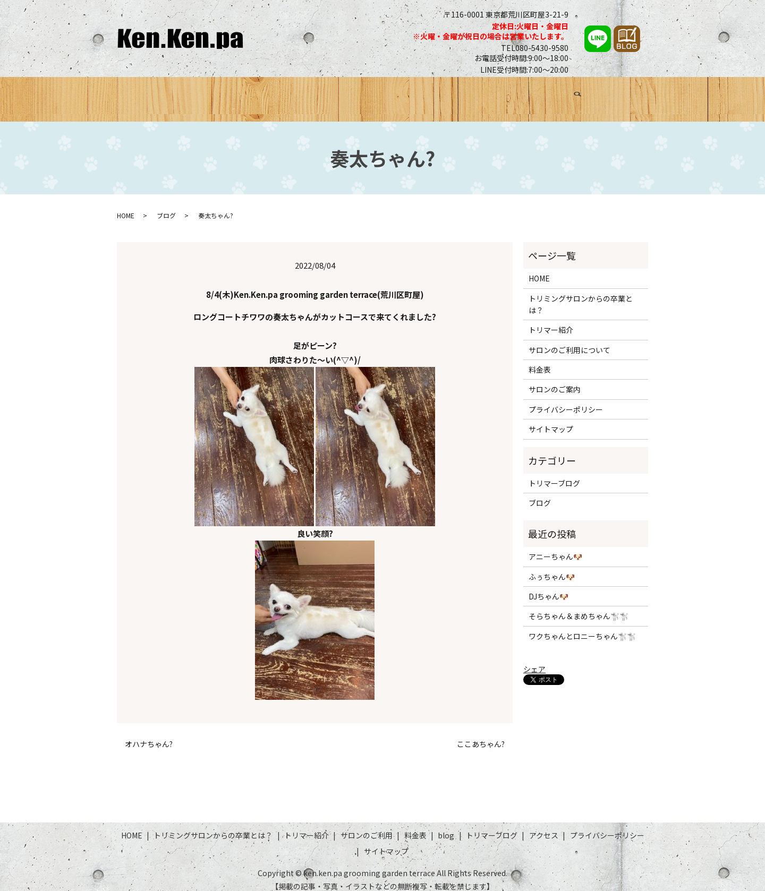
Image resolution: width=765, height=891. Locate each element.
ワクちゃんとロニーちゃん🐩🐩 (582, 626)
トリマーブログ (544, 94)
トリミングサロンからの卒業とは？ (235, 94)
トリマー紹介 (338, 94)
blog (446, 825)
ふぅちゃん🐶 (552, 566)
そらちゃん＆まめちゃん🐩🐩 (578, 606)
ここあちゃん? (481, 734)
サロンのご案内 (555, 379)
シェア (534, 659)
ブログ (492, 94)
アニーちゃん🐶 (555, 547)
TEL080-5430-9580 (534, 47)
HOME (143, 94)
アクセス (601, 94)
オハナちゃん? (149, 734)
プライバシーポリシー (566, 399)
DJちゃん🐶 (548, 586)
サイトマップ (551, 419)
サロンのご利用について (569, 340)
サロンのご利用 (404, 94)
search (636, 95)
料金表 (456, 94)
